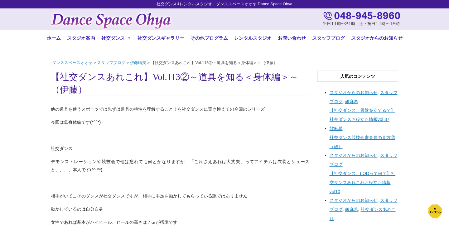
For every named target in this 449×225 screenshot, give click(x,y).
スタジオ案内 (81, 38)
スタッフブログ (328, 38)
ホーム (54, 38)
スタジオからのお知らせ (377, 38)
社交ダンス (116, 38)
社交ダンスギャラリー (161, 38)
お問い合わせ (292, 38)
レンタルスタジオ (253, 38)
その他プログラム (209, 38)
